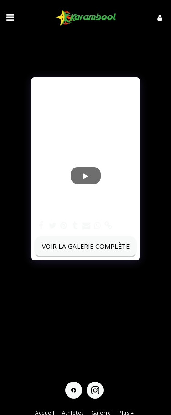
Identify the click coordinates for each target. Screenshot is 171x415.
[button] (10, 17)
